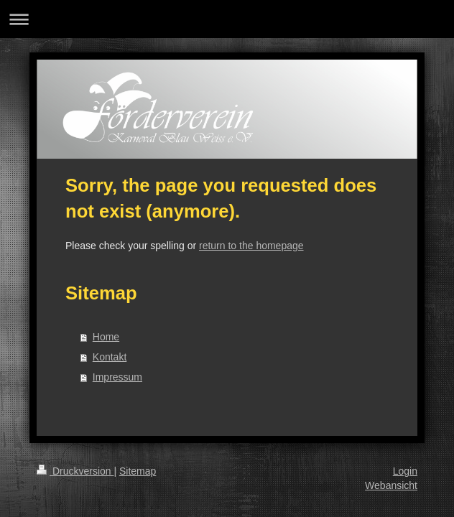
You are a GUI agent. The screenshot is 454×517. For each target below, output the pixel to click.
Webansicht (391, 485)
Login (405, 471)
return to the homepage (251, 245)
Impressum (117, 377)
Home (106, 337)
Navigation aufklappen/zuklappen (227, 19)
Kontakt (109, 357)
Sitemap (137, 471)
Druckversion (75, 471)
